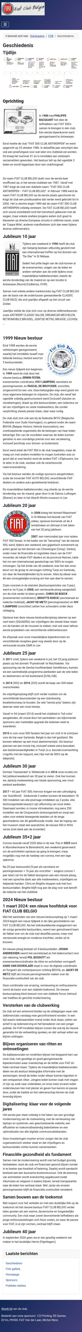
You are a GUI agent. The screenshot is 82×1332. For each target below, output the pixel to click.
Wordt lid (6, 1309)
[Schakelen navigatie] (5, 24)
